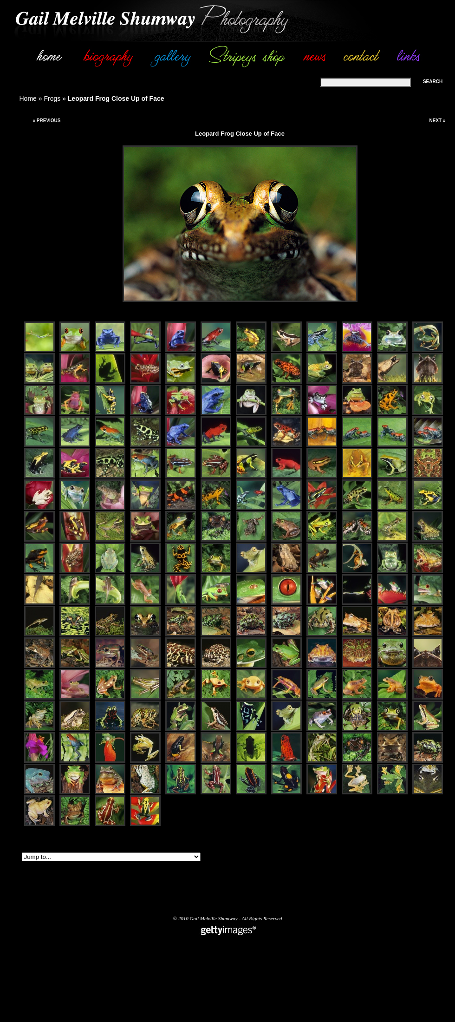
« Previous (46, 120)
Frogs (52, 98)
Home (28, 98)
